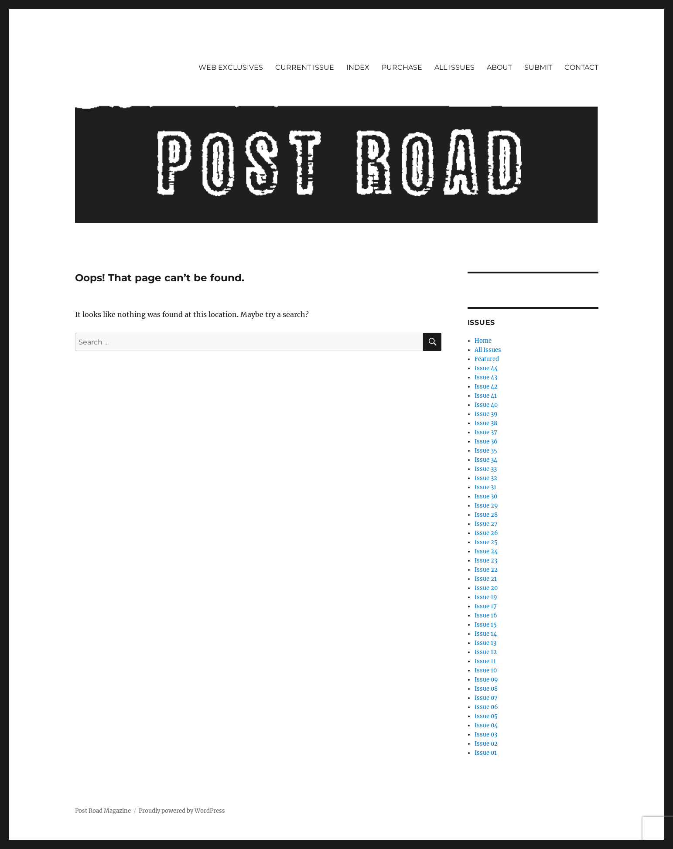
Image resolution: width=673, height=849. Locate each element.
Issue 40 (486, 405)
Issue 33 (486, 469)
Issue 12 (486, 652)
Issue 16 (486, 615)
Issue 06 (486, 707)
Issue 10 (486, 670)
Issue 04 (486, 725)
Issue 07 (486, 698)
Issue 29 (486, 505)
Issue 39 (486, 414)
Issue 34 (486, 460)
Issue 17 (486, 606)
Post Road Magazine (103, 811)
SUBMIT (538, 67)
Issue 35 (486, 450)
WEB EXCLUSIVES (230, 67)
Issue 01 (486, 753)
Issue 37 (486, 432)
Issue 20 (486, 588)
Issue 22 (486, 569)
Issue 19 (486, 597)
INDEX (357, 67)
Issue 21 (486, 579)
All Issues (488, 350)
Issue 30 (486, 496)
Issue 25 (486, 542)
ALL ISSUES (454, 67)
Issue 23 (486, 560)
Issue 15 (486, 624)
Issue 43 (486, 377)
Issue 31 (485, 487)
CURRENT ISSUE (304, 67)
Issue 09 (486, 679)
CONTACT (581, 67)
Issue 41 (486, 395)
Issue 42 (486, 386)
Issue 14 (486, 634)
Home (483, 340)
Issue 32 (486, 478)
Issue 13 (485, 643)
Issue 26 (486, 533)
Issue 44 (486, 368)
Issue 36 (486, 441)
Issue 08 (486, 688)
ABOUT (499, 67)
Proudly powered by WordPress (182, 811)
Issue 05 (486, 716)
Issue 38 (486, 423)
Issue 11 (485, 661)
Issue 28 (486, 514)
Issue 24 (486, 551)
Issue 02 (486, 743)
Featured (487, 359)
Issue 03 (486, 734)
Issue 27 (486, 524)
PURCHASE (402, 67)
